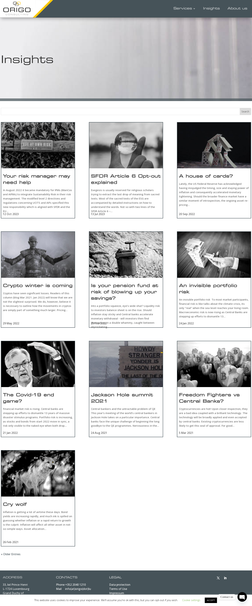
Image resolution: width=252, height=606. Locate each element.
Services (182, 8)
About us (237, 8)
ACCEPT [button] (211, 600)
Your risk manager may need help (36, 180)
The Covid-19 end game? (28, 400)
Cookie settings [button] (191, 600)
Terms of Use (118, 591)
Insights (211, 8)
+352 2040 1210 (75, 586)
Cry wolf (15, 507)
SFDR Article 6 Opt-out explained (126, 180)
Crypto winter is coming (38, 287)
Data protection (119, 586)
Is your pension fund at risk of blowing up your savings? (124, 293)
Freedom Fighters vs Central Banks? (209, 400)
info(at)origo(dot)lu (78, 591)
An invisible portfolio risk (208, 290)
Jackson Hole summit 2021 (122, 400)
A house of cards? (206, 177)
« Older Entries (10, 556)
